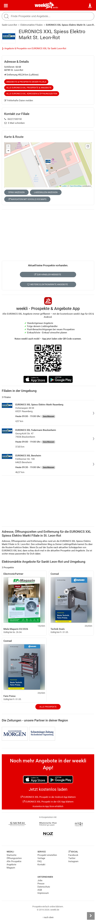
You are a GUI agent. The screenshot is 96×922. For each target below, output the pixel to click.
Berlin (55, 7)
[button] (87, 146)
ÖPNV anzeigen (16, 192)
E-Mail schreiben (14, 123)
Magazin (11, 867)
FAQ (39, 861)
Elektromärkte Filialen (31, 25)
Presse (40, 883)
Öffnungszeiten (14, 858)
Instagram (73, 861)
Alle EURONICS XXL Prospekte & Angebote (28, 87)
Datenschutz (43, 886)
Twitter (71, 858)
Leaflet (63, 186)
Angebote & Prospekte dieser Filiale (26, 82)
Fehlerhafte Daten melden (18, 100)
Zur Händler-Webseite (47, 274)
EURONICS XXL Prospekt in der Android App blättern (48, 797)
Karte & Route (13, 137)
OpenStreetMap (76, 186)
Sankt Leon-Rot (9, 25)
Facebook (73, 855)
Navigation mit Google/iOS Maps (27, 199)
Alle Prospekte (48, 707)
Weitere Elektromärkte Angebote (47, 284)
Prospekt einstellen (47, 855)
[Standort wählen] (90, 5)
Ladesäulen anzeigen (45, 192)
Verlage (41, 858)
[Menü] (6, 5)
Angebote (11, 864)
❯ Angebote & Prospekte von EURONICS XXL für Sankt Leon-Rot (34, 48)
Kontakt (41, 864)
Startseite (11, 855)
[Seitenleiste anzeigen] (90, 916)
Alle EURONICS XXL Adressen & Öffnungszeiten (31, 93)
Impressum (43, 893)
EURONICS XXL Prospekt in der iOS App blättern (48, 801)
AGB (39, 890)
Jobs (39, 880)
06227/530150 (13, 119)
